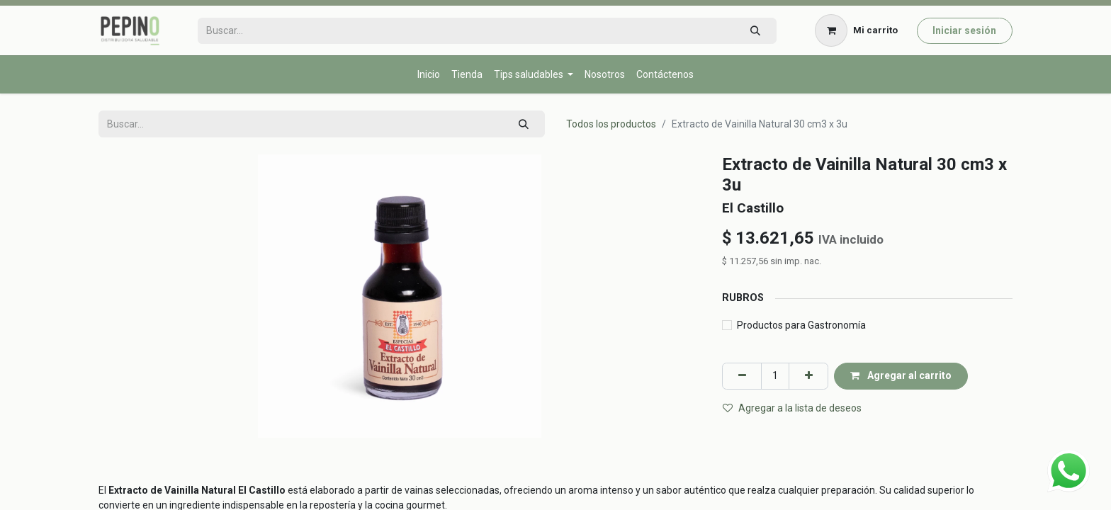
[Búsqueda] (755, 31)
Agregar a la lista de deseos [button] (792, 408)
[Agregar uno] (808, 376)
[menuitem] (429, 75)
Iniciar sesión (964, 30)
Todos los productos (611, 124)
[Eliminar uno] (742, 376)
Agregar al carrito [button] (901, 375)
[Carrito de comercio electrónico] (856, 30)
